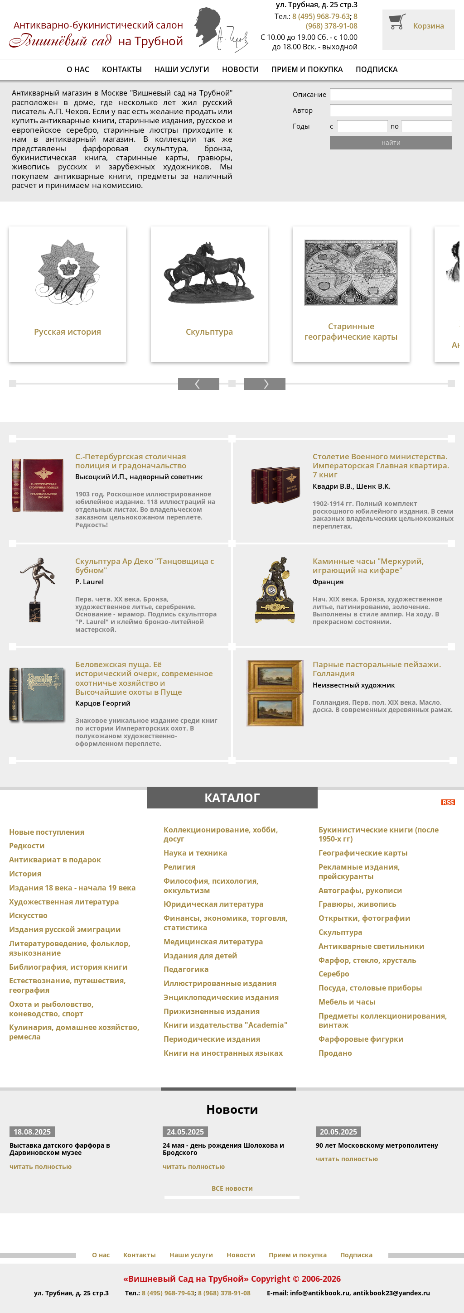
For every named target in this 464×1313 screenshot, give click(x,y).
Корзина (428, 26)
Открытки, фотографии (365, 899)
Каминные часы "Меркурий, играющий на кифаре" (368, 547)
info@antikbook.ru (319, 1274)
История (25, 855)
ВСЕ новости (232, 1169)
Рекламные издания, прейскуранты (359, 853)
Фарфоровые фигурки (361, 1021)
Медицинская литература (213, 923)
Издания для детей (200, 937)
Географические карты (363, 834)
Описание (309, 94)
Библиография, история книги (68, 948)
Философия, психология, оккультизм (211, 867)
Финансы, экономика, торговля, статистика (226, 904)
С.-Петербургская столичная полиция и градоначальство (130, 442)
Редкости (27, 827)
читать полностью (41, 1148)
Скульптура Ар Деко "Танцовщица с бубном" (144, 547)
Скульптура (340, 914)
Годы (301, 126)
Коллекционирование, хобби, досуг (221, 816)
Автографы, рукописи (360, 872)
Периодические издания (212, 1021)
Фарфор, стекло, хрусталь (367, 942)
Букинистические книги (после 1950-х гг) (379, 816)
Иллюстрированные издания (220, 965)
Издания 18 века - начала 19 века (72, 869)
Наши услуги (182, 69)
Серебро (334, 956)
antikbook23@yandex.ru (391, 1274)
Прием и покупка (307, 69)
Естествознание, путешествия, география (67, 967)
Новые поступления (46, 813)
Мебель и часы (347, 983)
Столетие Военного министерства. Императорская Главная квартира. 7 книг (381, 447)
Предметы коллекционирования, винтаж (383, 1002)
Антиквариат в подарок (55, 841)
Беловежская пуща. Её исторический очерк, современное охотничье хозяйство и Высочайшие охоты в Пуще (144, 659)
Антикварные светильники (372, 928)
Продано (335, 1034)
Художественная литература (64, 883)
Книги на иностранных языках (223, 1034)
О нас (78, 69)
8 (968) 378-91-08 (332, 21)
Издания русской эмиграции (65, 911)
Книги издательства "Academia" (226, 1007)
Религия (179, 848)
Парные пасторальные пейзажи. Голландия (377, 650)
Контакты (122, 69)
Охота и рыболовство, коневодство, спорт (51, 990)
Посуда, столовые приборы (370, 969)
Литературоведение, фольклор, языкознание (69, 929)
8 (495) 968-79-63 (321, 16)
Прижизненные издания (212, 993)
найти (391, 142)
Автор (303, 110)
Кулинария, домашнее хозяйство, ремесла (74, 1014)
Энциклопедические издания (221, 979)
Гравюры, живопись (357, 886)
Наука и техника (195, 834)
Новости (240, 69)
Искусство (28, 897)
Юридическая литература (214, 886)
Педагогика (186, 951)
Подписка (377, 69)
